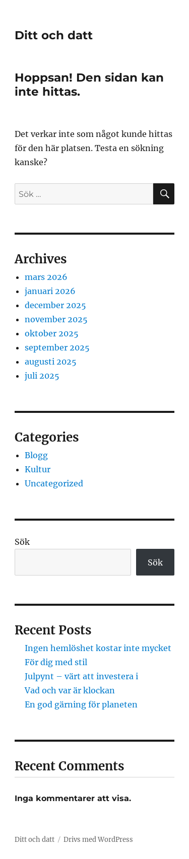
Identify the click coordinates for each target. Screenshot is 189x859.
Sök (22, 542)
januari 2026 (50, 291)
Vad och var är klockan (70, 690)
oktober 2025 (52, 333)
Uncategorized (54, 483)
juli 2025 (42, 376)
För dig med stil (56, 662)
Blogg (36, 455)
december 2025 (55, 305)
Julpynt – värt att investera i (81, 676)
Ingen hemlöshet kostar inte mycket (98, 648)
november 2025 (56, 319)
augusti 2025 (51, 361)
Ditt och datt (54, 35)
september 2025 (57, 347)
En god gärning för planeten (81, 704)
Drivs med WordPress (98, 839)
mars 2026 (46, 277)
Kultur (37, 469)
